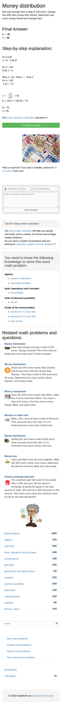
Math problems (31, 533)
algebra (31, 539)
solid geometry (31, 596)
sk (52, 696)
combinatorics (31, 558)
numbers (31, 577)
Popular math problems (19, 645)
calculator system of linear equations (35, 244)
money (14, 302)
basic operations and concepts (31, 552)
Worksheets (10, 670)
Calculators (31, 676)
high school (16, 321)
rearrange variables (20, 283)
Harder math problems (18, 651)
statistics (31, 602)
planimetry (31, 590)
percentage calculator (20, 231)
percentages (16, 292)
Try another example (31, 125)
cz (48, 696)
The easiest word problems (21, 657)
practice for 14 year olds (23, 316)
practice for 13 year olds (23, 311)
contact (37, 696)
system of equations (20, 278)
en (44, 696)
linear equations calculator (20, 117)
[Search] (57, 623)
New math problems (17, 638)
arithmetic (31, 546)
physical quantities (31, 583)
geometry (31, 564)
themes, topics (31, 608)
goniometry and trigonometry (31, 571)
